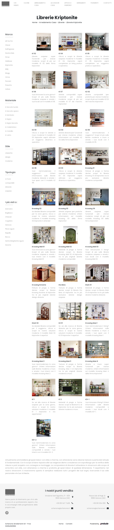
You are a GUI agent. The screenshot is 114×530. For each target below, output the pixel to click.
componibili (9, 183)
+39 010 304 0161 (99, 503)
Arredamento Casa (40, 4)
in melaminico (10, 127)
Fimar (7, 57)
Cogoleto (8, 221)
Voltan (7, 89)
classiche (8, 153)
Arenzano (9, 209)
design (7, 157)
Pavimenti (94, 3)
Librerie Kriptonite (74, 22)
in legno (8, 119)
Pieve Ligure (9, 229)
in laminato (9, 115)
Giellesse (8, 61)
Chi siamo (16, 4)
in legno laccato (11, 123)
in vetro (8, 135)
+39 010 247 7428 (63, 503)
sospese (8, 191)
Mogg (7, 73)
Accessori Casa (55, 4)
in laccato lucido (11, 107)
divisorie (8, 187)
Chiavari (8, 217)
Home (34, 22)
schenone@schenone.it (60, 508)
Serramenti (81, 3)
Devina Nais (9, 53)
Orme (7, 77)
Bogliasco (9, 213)
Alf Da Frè (9, 41)
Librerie (61, 22)
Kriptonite (9, 65)
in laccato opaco (11, 111)
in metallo (9, 131)
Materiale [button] (10, 100)
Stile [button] (7, 146)
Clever (7, 45)
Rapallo (8, 233)
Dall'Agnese (9, 49)
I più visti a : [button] (11, 202)
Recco (7, 237)
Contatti (107, 3)
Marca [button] (9, 34)
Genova (8, 225)
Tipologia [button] (10, 172)
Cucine (26, 3)
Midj (6, 69)
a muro (8, 179)
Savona (8, 245)
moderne (8, 161)
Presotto (8, 85)
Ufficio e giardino (68, 4)
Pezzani (8, 81)
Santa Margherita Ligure (14, 241)
